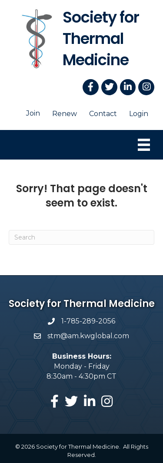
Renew (64, 114)
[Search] (81, 237)
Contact (103, 114)
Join (33, 113)
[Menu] (144, 144)
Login (138, 114)
